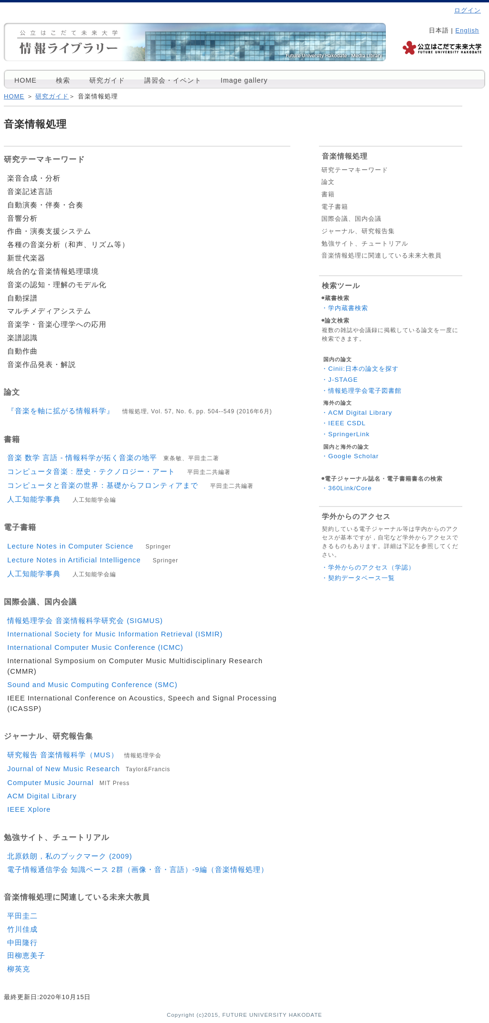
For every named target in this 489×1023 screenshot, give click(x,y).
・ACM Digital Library (356, 412)
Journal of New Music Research (88, 769)
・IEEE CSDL (343, 423)
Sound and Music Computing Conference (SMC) (92, 685)
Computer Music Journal (68, 782)
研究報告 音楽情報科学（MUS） (84, 755)
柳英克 (18, 969)
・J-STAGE (339, 379)
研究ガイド (107, 80)
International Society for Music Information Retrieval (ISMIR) (115, 634)
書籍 (328, 194)
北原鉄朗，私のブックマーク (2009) (69, 856)
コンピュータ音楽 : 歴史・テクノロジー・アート (118, 471)
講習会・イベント (173, 80)
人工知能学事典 (61, 499)
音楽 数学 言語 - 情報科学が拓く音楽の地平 (113, 458)
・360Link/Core (346, 488)
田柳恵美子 (26, 955)
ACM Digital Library (41, 796)
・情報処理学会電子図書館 (361, 390)
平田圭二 (22, 916)
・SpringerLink (345, 434)
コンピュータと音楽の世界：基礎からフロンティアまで (130, 485)
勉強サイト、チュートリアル (364, 243)
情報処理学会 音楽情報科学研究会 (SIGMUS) (85, 621)
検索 (63, 80)
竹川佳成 (22, 929)
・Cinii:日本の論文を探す (360, 368)
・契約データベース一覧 (358, 577)
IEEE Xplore (29, 809)
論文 (328, 181)
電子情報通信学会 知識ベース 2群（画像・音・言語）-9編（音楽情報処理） (137, 869)
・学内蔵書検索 (344, 308)
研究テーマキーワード (354, 169)
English (467, 30)
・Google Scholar (350, 456)
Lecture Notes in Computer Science (89, 546)
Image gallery (244, 80)
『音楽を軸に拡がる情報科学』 (139, 411)
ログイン (467, 10)
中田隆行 (22, 943)
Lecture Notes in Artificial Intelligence (92, 560)
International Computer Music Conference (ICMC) (95, 647)
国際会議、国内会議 (351, 218)
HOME (25, 80)
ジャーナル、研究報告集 (358, 231)
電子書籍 (334, 206)
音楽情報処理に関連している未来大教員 (381, 255)
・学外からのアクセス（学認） (368, 567)
